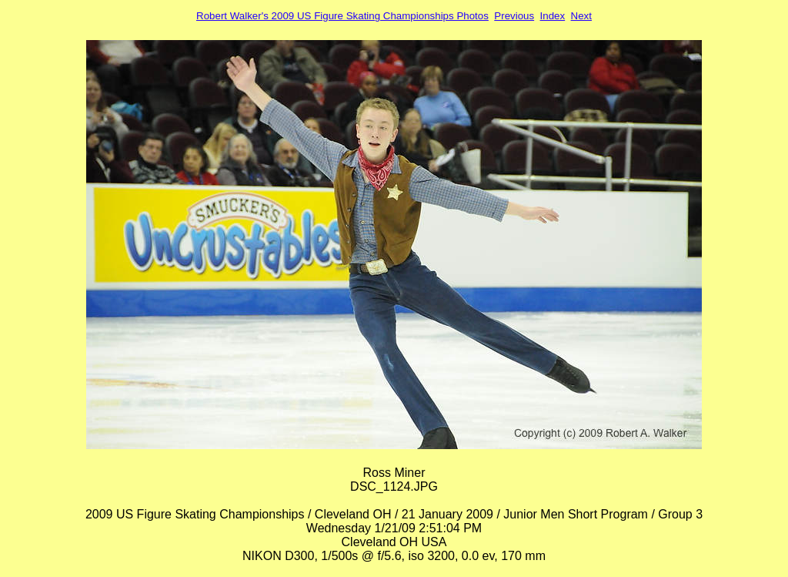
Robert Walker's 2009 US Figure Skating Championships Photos (342, 16)
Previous (514, 16)
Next (581, 16)
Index (553, 16)
